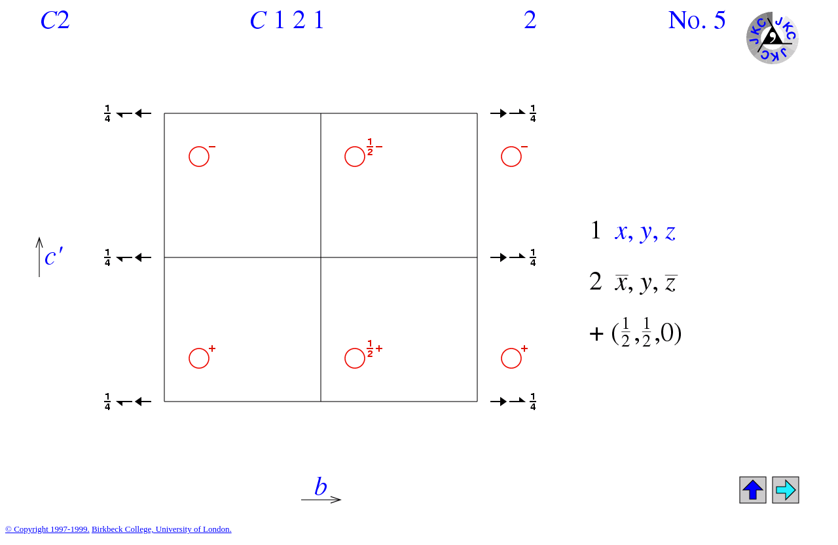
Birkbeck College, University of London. (162, 529)
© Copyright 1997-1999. (47, 529)
